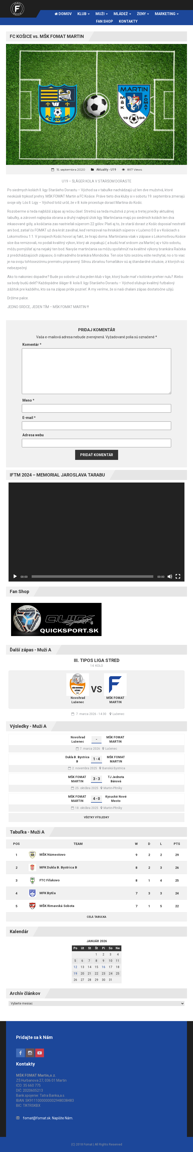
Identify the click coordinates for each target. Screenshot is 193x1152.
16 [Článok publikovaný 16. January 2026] (103, 967)
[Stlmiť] (169, 576)
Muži (101, 14)
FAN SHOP (104, 21)
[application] (96, 532)
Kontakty (128, 21)
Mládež (122, 14)
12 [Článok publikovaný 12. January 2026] (75, 967)
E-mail (29, 418)
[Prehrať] (15, 576)
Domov (63, 14)
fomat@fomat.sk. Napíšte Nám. (48, 1118)
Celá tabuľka (96, 917)
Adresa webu (33, 435)
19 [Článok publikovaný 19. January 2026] (75, 973)
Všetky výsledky (96, 817)
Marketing (167, 14)
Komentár (31, 345)
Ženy (143, 14)
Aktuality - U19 (106, 169)
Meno (28, 400)
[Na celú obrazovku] (177, 576)
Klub (83, 14)
